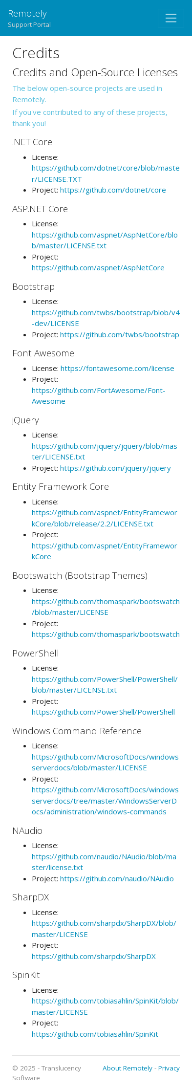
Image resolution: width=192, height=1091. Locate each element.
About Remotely (127, 1068)
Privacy (169, 1068)
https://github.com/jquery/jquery (115, 468)
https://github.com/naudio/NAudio (117, 878)
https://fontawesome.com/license (117, 368)
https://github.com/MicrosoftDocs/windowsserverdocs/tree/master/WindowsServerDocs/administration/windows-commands (105, 800)
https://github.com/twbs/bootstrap (119, 334)
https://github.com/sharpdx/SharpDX (94, 956)
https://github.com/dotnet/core (113, 190)
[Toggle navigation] (171, 18)
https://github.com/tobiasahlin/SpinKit (95, 1034)
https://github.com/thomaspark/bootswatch (106, 634)
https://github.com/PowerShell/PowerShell (103, 712)
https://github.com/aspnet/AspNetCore (98, 267)
